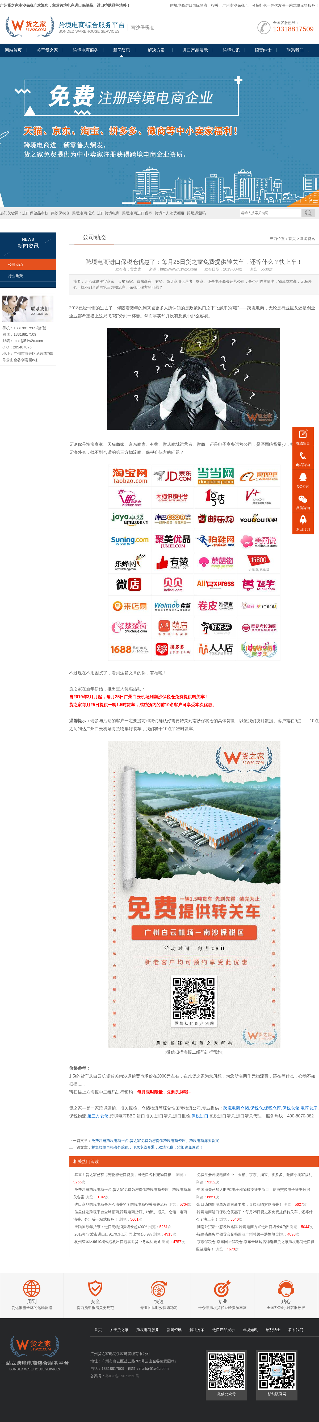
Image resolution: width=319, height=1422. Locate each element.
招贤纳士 (263, 50)
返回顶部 (303, 529)
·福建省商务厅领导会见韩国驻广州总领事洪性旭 (235, 1234)
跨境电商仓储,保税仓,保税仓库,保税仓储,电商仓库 (270, 1108)
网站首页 (13, 50)
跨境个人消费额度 (169, 213)
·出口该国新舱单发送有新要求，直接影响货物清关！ (239, 1204)
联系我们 (295, 50)
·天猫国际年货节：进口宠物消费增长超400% (110, 1227)
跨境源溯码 (196, 213)
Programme (156, 52)
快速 (159, 1301)
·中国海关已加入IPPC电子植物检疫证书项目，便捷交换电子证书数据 (253, 1189)
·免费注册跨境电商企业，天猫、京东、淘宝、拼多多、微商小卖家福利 (254, 1174)
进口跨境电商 (108, 213)
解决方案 (197, 1330)
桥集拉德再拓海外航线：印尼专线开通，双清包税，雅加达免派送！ (147, 1147)
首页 (292, 238)
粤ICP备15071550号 (122, 1376)
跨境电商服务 (85, 50)
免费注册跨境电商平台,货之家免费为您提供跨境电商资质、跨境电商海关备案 (155, 1140)
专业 (222, 1301)
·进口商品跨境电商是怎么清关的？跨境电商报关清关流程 (120, 1204)
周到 (32, 1301)
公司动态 (15, 264)
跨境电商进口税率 (137, 213)
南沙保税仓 (60, 213)
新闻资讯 (121, 50)
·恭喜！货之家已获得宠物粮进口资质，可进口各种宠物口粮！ (124, 1174)
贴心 (286, 1301)
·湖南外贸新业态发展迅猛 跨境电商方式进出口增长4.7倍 (242, 1227)
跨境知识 (231, 50)
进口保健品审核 (35, 213)
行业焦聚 (15, 276)
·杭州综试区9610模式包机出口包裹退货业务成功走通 (117, 1242)
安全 (95, 1301)
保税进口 (199, 1116)
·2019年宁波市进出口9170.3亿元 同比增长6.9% (112, 1234)
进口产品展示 (195, 50)
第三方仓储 (97, 1116)
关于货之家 (47, 50)
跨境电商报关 (83, 213)
